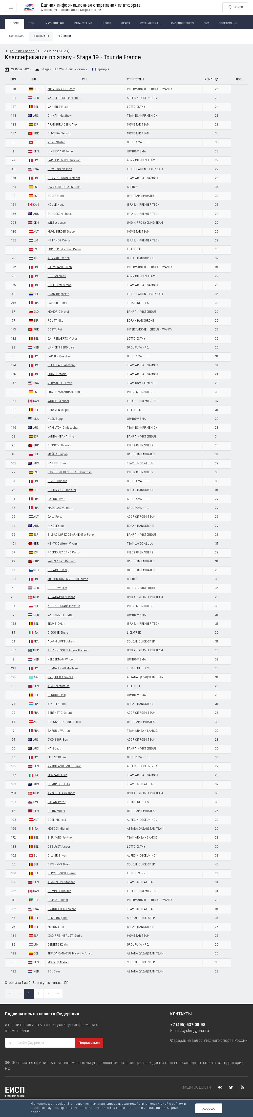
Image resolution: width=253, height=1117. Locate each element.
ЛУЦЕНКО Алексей (61, 677)
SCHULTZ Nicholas (60, 214)
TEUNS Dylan (56, 624)
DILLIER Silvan (57, 855)
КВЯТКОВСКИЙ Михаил (64, 606)
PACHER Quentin (59, 356)
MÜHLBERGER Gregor (62, 231)
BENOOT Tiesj (57, 695)
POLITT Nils (55, 320)
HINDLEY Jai (56, 526)
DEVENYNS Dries (59, 864)
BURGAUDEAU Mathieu (63, 668)
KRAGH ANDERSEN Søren (65, 766)
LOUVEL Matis (57, 374)
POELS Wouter (57, 588)
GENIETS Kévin (58, 944)
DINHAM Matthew (60, 115)
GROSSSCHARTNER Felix (64, 722)
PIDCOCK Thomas (59, 445)
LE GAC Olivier (57, 757)
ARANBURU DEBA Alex (63, 124)
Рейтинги (64, 36)
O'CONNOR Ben (58, 739)
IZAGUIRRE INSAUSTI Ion (64, 187)
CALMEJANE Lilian (60, 267)
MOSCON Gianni (58, 828)
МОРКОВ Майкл (58, 962)
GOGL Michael (57, 820)
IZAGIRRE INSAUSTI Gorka (65, 935)
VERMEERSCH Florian (62, 873)
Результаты (41, 36)
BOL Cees (54, 971)
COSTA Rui (55, 329)
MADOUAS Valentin (60, 508)
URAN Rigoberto (58, 294)
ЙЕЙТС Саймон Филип (63, 543)
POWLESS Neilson (60, 169)
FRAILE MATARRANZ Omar (65, 392)
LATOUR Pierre (57, 303)
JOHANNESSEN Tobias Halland (68, 650)
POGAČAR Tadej (58, 570)
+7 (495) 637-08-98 (187, 1025)
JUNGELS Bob (57, 704)
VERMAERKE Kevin (60, 383)
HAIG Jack (54, 748)
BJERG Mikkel (56, 811)
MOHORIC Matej (58, 312)
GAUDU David (56, 499)
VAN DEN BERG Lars (61, 347)
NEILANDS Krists (59, 240)
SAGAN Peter (57, 802)
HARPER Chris (57, 463)
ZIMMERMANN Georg (61, 89)
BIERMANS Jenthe (60, 837)
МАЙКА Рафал (58, 454)
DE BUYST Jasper (59, 846)
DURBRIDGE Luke (59, 784)
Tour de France (22, 51)
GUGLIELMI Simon (60, 285)
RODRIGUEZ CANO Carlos (64, 552)
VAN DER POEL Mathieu (63, 98)
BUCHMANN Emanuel (62, 490)
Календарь (16, 36)
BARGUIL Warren (59, 731)
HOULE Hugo (56, 204)
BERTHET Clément (60, 713)
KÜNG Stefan (56, 142)
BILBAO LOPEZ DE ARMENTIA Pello (71, 534)
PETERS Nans (57, 276)
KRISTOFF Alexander (61, 793)
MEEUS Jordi (56, 927)
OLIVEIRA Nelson (59, 133)
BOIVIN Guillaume (59, 891)
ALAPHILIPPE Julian (61, 641)
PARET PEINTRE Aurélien (64, 160)
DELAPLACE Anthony (62, 365)
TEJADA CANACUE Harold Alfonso (70, 953)
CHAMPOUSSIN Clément (64, 178)
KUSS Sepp (55, 419)
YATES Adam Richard (62, 561)
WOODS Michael (58, 401)
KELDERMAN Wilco (60, 659)
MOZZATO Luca (57, 775)
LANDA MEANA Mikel (62, 436)
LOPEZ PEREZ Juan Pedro (64, 249)
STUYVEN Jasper (59, 410)
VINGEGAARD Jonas (61, 151)
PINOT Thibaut (57, 481)
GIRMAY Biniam (58, 900)
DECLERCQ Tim (58, 918)
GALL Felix (55, 516)
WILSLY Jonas (57, 222)
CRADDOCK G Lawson (62, 909)
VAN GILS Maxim (59, 107)
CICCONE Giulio (58, 632)
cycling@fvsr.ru (195, 1031)
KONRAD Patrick (59, 258)
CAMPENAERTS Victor (62, 338)
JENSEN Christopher (61, 882)
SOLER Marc (56, 196)
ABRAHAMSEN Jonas (61, 597)
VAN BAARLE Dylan (60, 615)
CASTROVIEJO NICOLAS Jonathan (70, 472)
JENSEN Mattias (59, 686)
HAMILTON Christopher (63, 427)
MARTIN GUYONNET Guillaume (68, 579)
